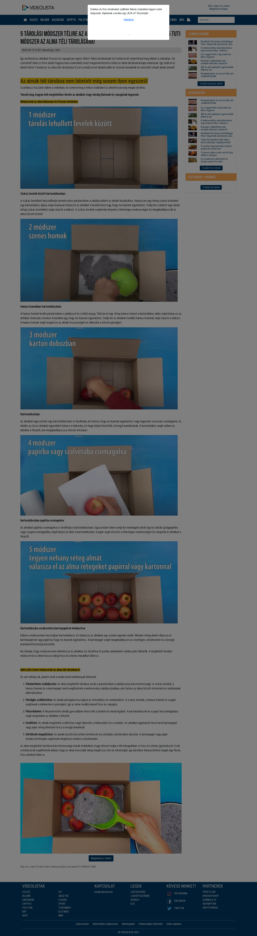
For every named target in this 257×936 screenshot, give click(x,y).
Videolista (129, 19)
